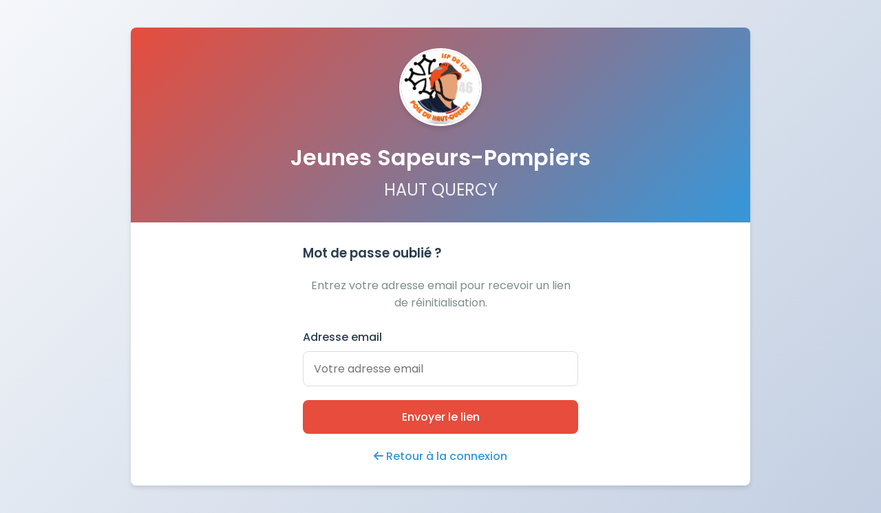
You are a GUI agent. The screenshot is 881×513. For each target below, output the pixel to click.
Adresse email (342, 337)
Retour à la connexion (440, 456)
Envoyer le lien (441, 417)
